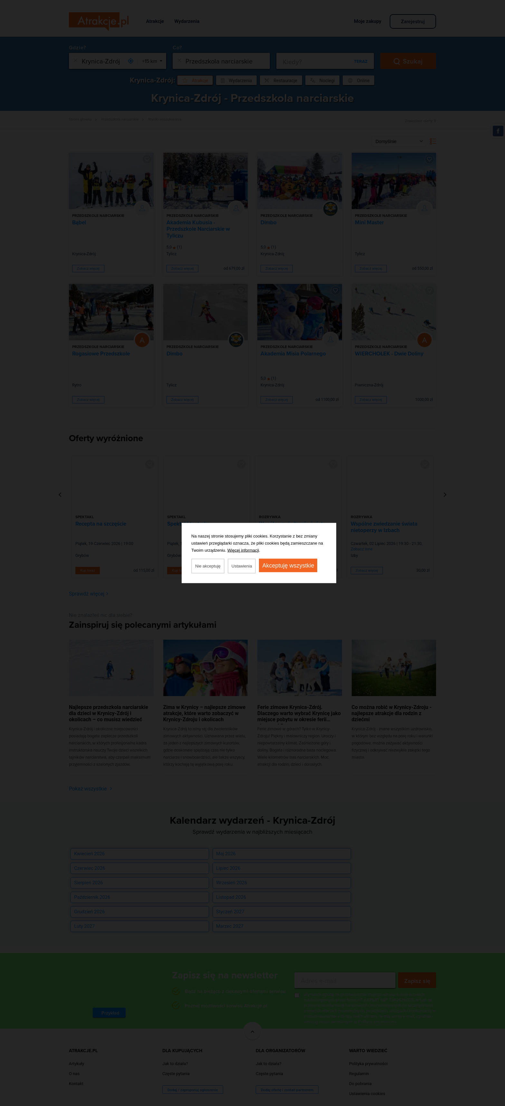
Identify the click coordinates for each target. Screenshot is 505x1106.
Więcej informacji (243, 550)
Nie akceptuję (208, 566)
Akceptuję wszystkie (288, 565)
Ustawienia (242, 566)
